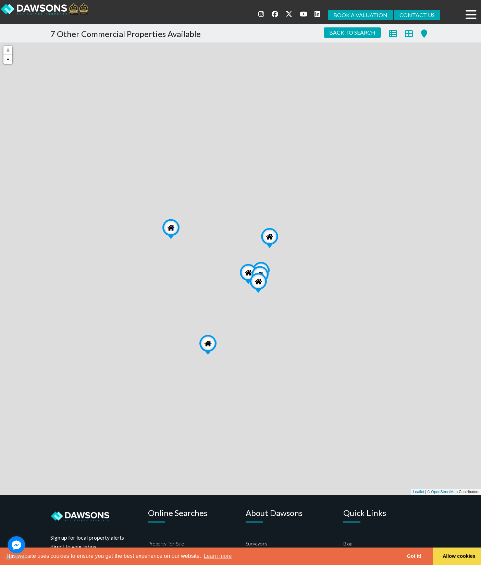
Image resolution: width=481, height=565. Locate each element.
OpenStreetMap (444, 492)
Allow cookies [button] (459, 556)
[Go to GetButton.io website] (16, 558)
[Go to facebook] (16, 544)
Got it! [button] (414, 556)
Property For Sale (166, 543)
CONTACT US (417, 15)
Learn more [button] (218, 556)
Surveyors (256, 543)
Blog (347, 543)
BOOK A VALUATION (360, 15)
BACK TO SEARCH (352, 32)
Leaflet (418, 492)
